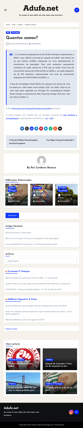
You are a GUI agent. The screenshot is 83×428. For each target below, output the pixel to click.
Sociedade (63, 191)
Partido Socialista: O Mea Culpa (18, 233)
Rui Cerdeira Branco (20, 44)
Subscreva (12, 215)
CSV (51, 118)
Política (12, 188)
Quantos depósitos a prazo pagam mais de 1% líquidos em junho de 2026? (36, 306)
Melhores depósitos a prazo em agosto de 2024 (25, 320)
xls (46, 118)
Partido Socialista (17, 360)
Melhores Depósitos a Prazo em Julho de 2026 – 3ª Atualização (31, 278)
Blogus (48, 425)
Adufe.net (40, 8)
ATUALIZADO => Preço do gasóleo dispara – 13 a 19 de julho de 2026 (33, 289)
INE (8, 32)
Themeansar (59, 425)
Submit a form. (11, 329)
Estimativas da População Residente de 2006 (31, 108)
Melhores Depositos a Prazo (22, 299)
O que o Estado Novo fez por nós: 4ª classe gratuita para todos (31, 244)
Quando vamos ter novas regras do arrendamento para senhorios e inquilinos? (37, 284)
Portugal (15, 32)
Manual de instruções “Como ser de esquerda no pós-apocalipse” (32, 238)
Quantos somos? (22, 38)
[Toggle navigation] (5, 10)
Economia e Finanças (19, 271)
